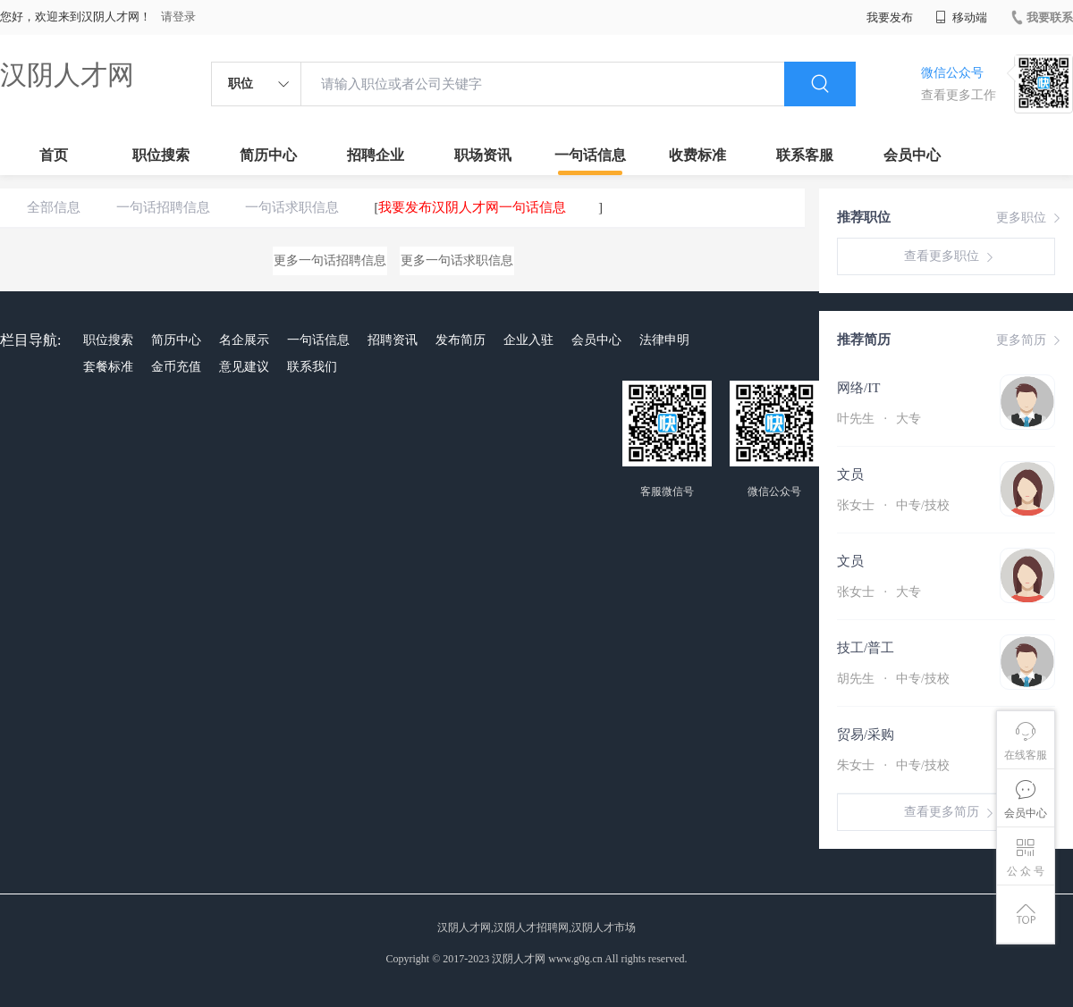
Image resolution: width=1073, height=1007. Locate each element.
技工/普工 (865, 648)
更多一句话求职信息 (457, 260)
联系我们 (312, 366)
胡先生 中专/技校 (893, 678)
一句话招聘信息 (163, 207)
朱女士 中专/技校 (893, 765)
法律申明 (664, 340)
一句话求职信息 (292, 207)
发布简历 (460, 340)
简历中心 (268, 155)
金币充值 (176, 366)
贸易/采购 (865, 734)
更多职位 (1030, 218)
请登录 (178, 16)
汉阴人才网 (67, 74)
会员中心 (912, 155)
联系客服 (804, 155)
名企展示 (244, 340)
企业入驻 (528, 340)
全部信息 (53, 207)
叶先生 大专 (879, 418)
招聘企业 (375, 155)
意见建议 (244, 366)
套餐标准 (108, 366)
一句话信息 (590, 155)
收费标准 (697, 155)
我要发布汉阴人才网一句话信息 (472, 207)
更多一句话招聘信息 (330, 260)
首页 (53, 155)
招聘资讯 (393, 340)
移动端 (961, 17)
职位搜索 (161, 155)
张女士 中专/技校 (893, 505)
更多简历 (1030, 340)
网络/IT (858, 388)
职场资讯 (482, 155)
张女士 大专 (879, 592)
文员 (850, 474)
